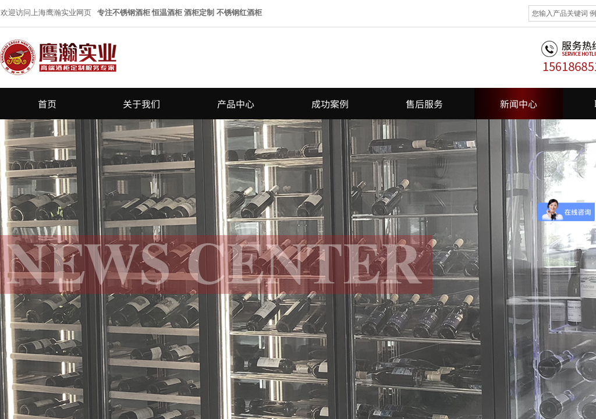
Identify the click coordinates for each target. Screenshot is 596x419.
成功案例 (330, 104)
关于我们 (141, 104)
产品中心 (235, 104)
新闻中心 (518, 104)
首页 (47, 104)
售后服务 (424, 104)
